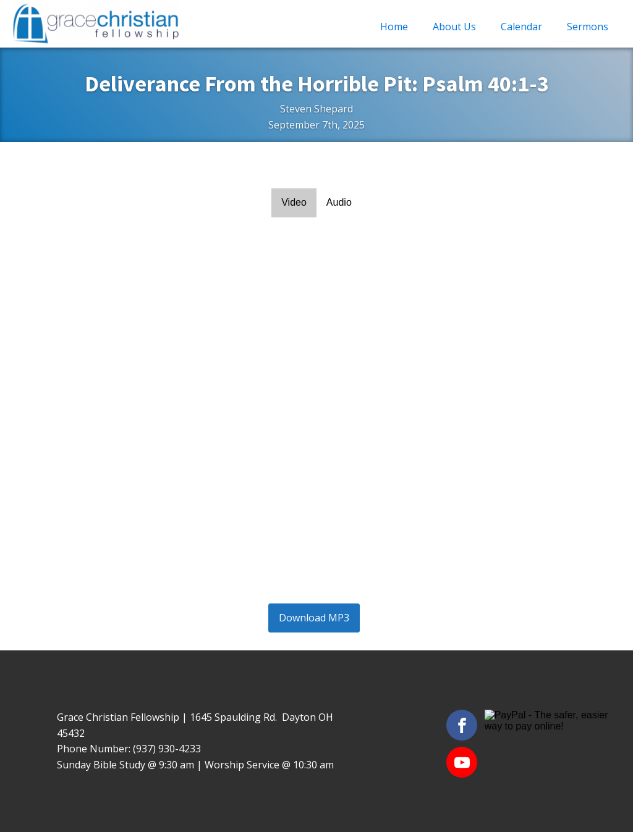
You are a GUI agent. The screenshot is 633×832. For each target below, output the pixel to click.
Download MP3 (314, 617)
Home (394, 26)
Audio (339, 202)
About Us (454, 26)
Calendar (521, 26)
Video (294, 202)
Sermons (587, 26)
